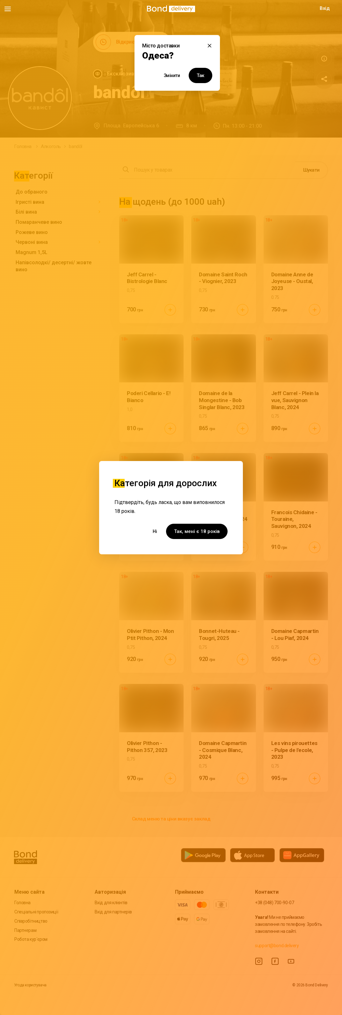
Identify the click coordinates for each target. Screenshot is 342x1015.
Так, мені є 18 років (197, 531)
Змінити (172, 75)
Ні (155, 531)
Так (200, 75)
